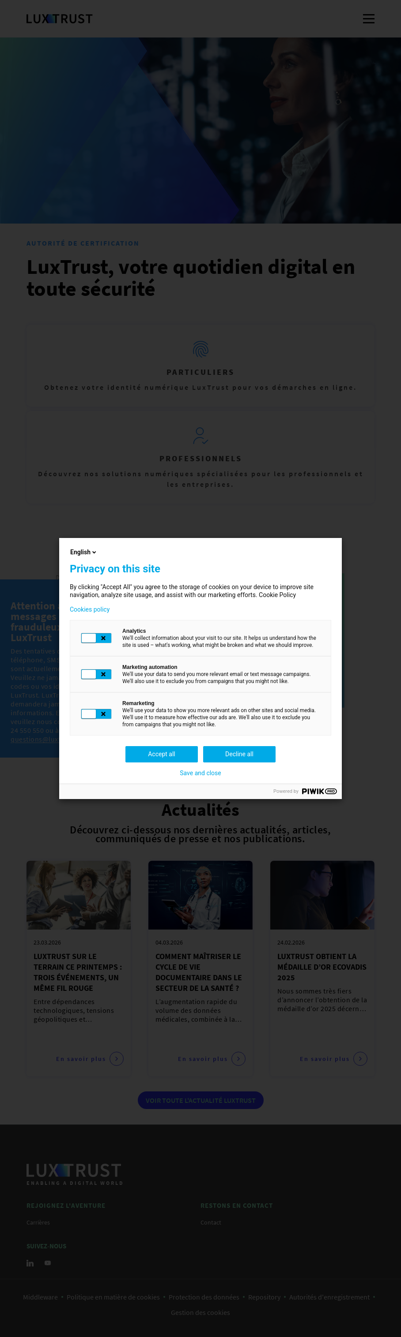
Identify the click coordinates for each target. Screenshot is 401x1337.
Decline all (239, 754)
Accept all (161, 754)
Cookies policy (90, 609)
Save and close (200, 773)
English (84, 552)
